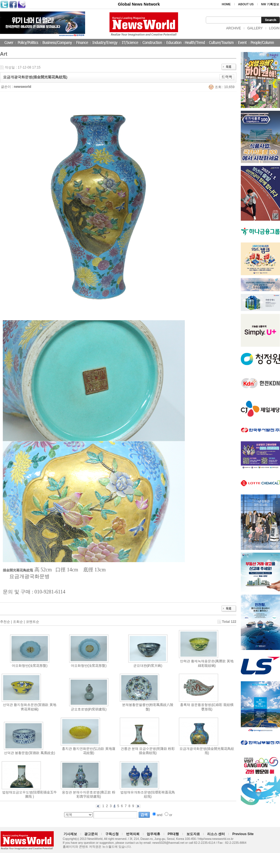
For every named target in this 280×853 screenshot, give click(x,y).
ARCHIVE (233, 28)
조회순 (18, 622)
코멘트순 (32, 622)
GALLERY (255, 28)
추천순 (5, 622)
